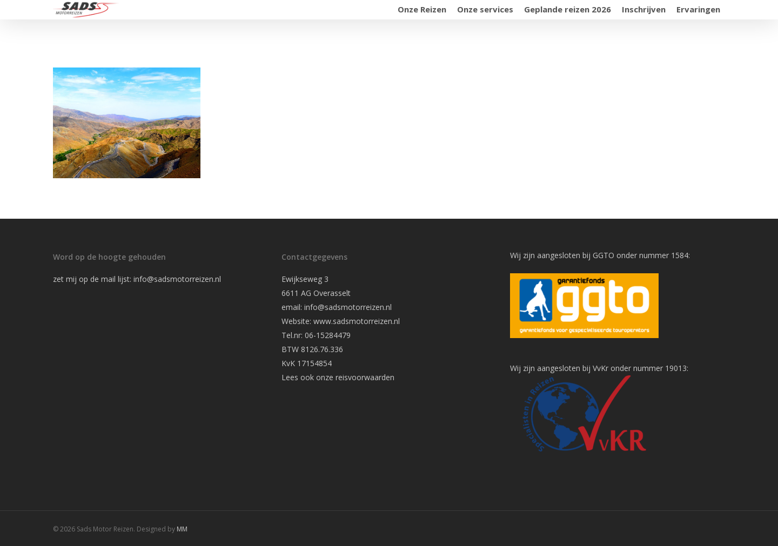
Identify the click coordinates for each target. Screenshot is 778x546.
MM (182, 529)
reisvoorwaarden (365, 377)
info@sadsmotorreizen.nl (178, 279)
